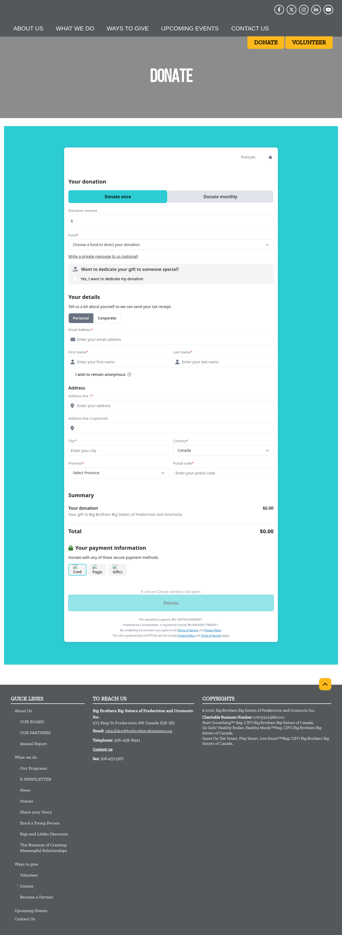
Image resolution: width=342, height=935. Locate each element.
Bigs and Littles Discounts (44, 833)
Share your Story (36, 812)
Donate (26, 886)
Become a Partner (36, 896)
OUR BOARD (32, 721)
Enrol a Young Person (40, 822)
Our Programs (33, 768)
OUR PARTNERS (35, 732)
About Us (28, 28)
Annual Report (33, 743)
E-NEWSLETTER (35, 779)
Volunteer (29, 875)
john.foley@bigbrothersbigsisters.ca (138, 730)
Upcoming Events (190, 28)
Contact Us (250, 28)
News (25, 790)
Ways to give (128, 28)
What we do (75, 28)
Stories (26, 801)
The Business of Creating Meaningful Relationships (43, 847)
